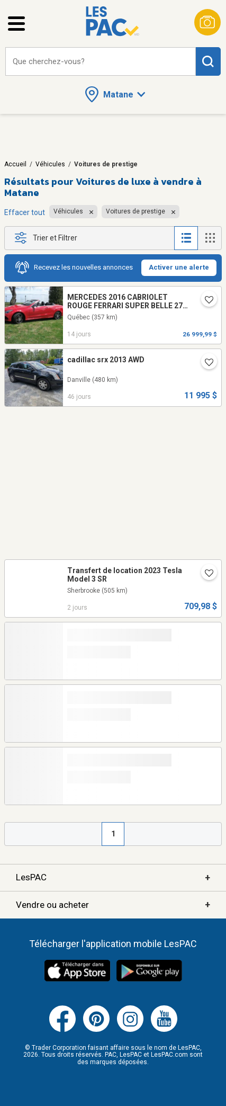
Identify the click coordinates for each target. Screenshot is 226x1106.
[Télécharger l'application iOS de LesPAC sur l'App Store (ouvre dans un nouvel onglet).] (77, 980)
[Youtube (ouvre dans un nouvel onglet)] (164, 1029)
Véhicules (50, 164)
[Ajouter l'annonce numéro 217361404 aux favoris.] (205, 301)
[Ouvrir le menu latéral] (16, 23)
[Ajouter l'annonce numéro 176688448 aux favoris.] (205, 363)
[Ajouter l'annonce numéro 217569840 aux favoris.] (205, 574)
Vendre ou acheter (113, 905)
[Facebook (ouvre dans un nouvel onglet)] (62, 1029)
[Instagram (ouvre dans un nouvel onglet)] (130, 1029)
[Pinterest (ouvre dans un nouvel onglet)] (96, 1029)
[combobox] (100, 61)
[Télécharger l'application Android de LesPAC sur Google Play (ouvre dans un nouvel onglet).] (149, 980)
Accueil (15, 164)
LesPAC (113, 878)
